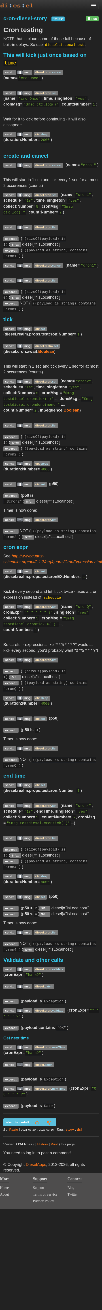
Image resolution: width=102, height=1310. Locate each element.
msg (27, 72)
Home (4, 1188)
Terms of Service (45, 1194)
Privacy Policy (43, 1201)
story (70, 1129)
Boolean (46, 351)
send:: (9, 72)
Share (58, 19)
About (4, 1194)
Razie (13, 1129)
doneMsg (68, 398)
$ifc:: (15, 244)
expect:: (11, 238)
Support (38, 1188)
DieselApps (36, 1164)
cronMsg (50, 393)
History (42, 1144)
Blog (70, 1188)
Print (54, 1144)
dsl (79, 1129)
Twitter (72, 1194)
